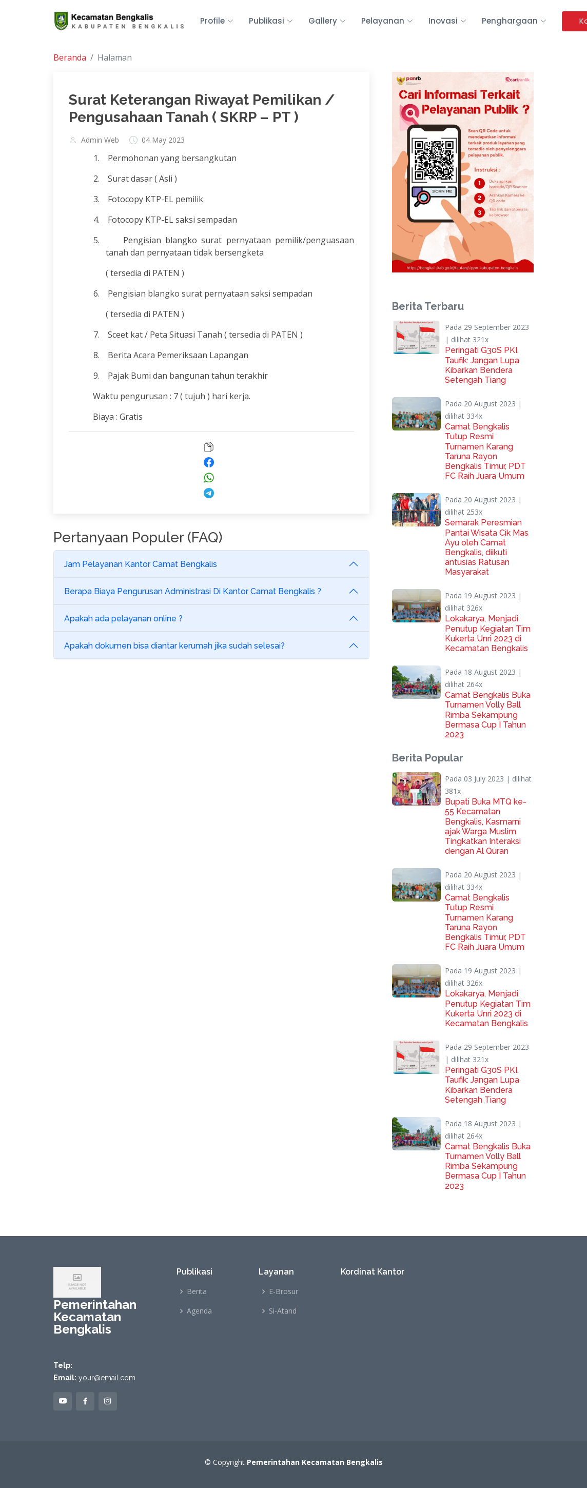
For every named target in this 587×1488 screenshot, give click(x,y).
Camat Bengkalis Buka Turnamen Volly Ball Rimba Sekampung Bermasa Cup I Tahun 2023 (488, 714)
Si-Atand (283, 1311)
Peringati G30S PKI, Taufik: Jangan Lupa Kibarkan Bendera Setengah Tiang (482, 365)
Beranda (69, 57)
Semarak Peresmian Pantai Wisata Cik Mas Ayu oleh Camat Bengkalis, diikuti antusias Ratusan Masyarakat (487, 547)
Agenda (199, 1311)
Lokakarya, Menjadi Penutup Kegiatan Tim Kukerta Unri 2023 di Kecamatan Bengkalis (488, 633)
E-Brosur (283, 1291)
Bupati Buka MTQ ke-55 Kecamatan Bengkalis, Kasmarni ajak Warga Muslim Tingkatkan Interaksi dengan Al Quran (485, 826)
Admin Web (100, 140)
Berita (197, 1291)
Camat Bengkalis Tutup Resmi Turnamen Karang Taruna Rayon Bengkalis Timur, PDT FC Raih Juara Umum (485, 451)
